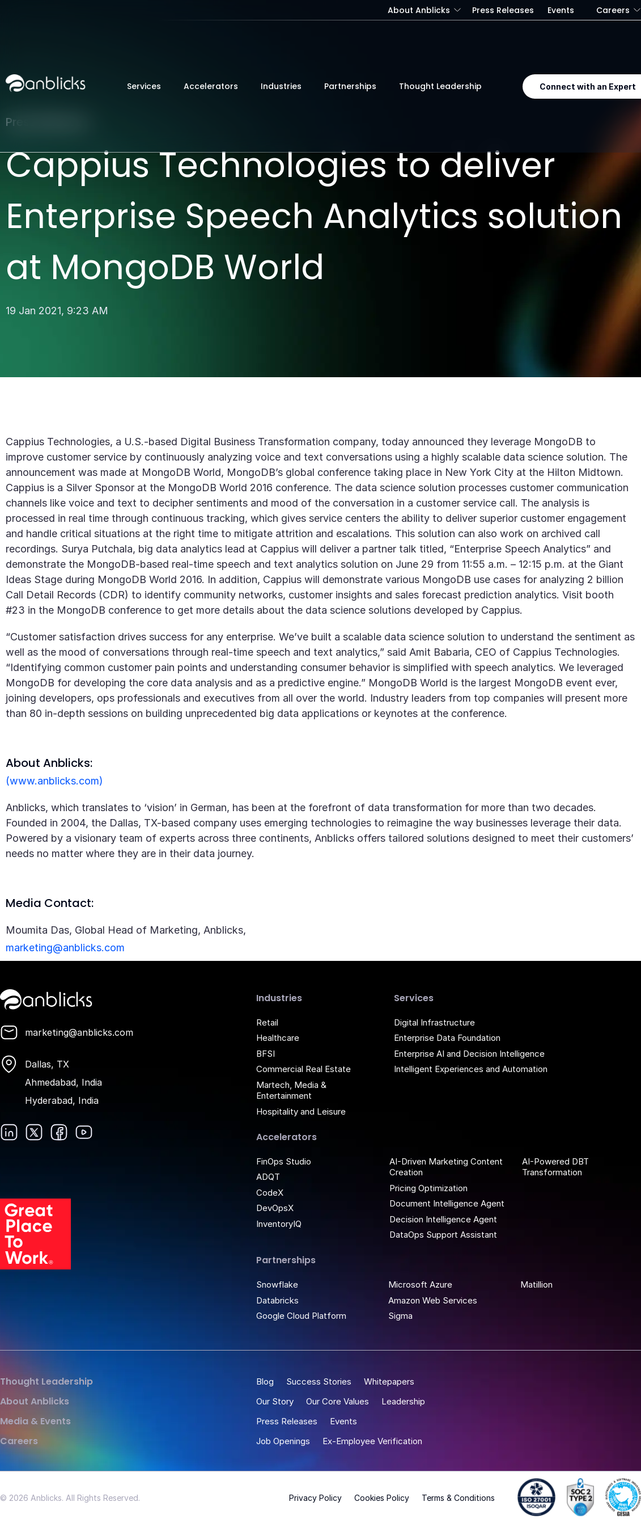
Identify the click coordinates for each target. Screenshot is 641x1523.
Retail (267, 1022)
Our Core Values (337, 1401)
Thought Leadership (440, 86)
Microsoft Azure (420, 1284)
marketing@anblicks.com (65, 948)
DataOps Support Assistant (443, 1234)
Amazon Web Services (432, 1300)
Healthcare (277, 1037)
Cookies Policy (381, 1498)
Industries (281, 86)
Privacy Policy (315, 1498)
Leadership (403, 1401)
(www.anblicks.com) (54, 781)
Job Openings (283, 1441)
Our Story (275, 1401)
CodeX (269, 1192)
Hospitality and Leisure (301, 1111)
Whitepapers (389, 1381)
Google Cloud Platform (301, 1315)
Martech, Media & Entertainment (291, 1090)
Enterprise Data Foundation (447, 1037)
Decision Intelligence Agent (443, 1219)
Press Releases (503, 10)
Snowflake (277, 1284)
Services (144, 86)
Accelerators (211, 86)
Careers (613, 10)
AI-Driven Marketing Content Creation (446, 1167)
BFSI (265, 1053)
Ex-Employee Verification (372, 1441)
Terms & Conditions (458, 1498)
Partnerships (350, 86)
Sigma (400, 1315)
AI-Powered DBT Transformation (555, 1167)
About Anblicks (419, 10)
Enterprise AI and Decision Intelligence (469, 1053)
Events (560, 10)
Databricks (277, 1300)
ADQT (268, 1176)
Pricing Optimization (428, 1188)
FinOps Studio (283, 1161)
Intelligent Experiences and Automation (470, 1069)
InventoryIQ (279, 1223)
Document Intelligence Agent (446, 1203)
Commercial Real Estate (303, 1069)
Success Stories (318, 1381)
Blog (265, 1381)
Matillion (536, 1284)
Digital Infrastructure (434, 1022)
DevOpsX (275, 1208)
